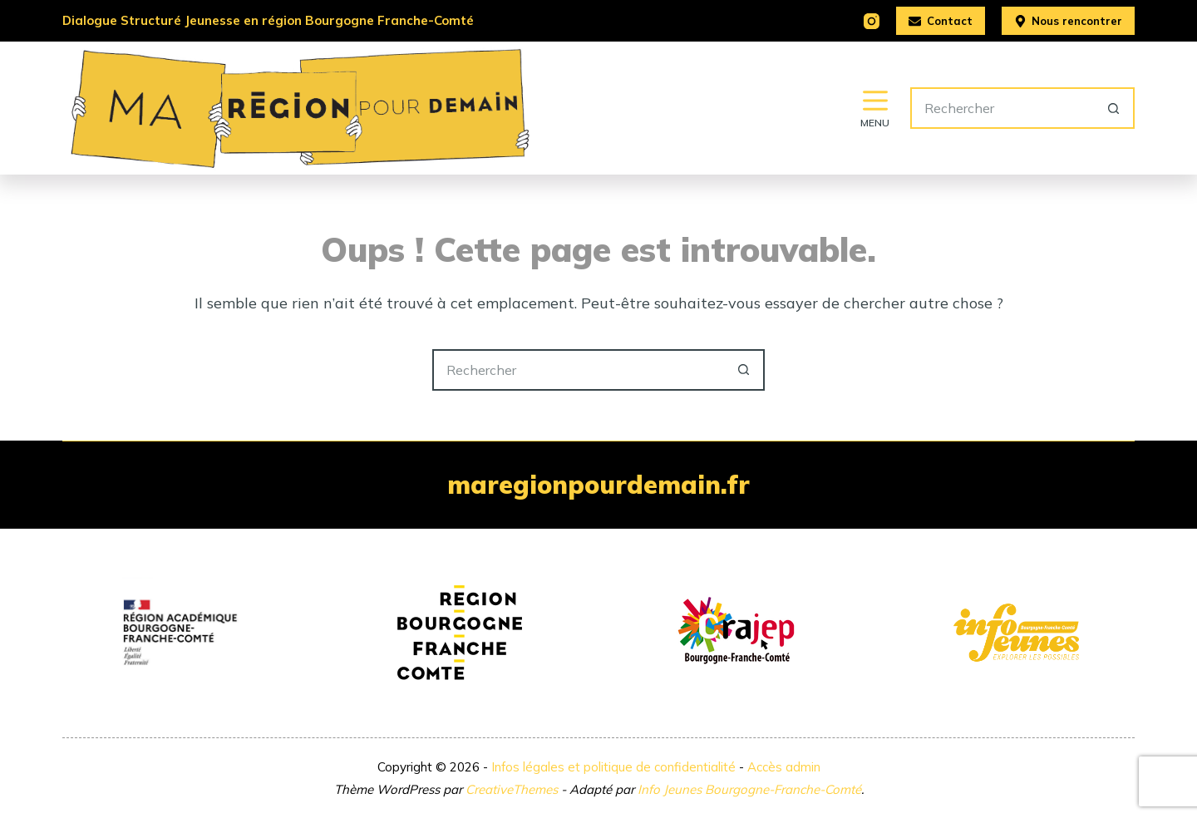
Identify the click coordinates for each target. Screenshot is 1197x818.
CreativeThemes (512, 789)
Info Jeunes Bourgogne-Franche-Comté (749, 789)
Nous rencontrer (1068, 20)
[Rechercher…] (1001, 108)
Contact (941, 20)
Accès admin (783, 767)
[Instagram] (871, 21)
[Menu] (875, 108)
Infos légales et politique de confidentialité (613, 767)
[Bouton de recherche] (1114, 108)
